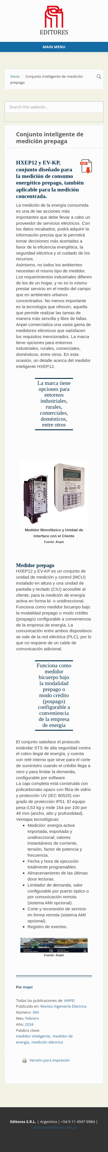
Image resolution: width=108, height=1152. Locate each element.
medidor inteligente (33, 1036)
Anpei (28, 987)
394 (35, 1012)
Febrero (32, 1018)
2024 (29, 1024)
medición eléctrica (47, 1042)
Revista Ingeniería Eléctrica (63, 1006)
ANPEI (69, 1000)
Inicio (14, 76)
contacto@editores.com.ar (54, 1127)
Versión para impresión (46, 1060)
